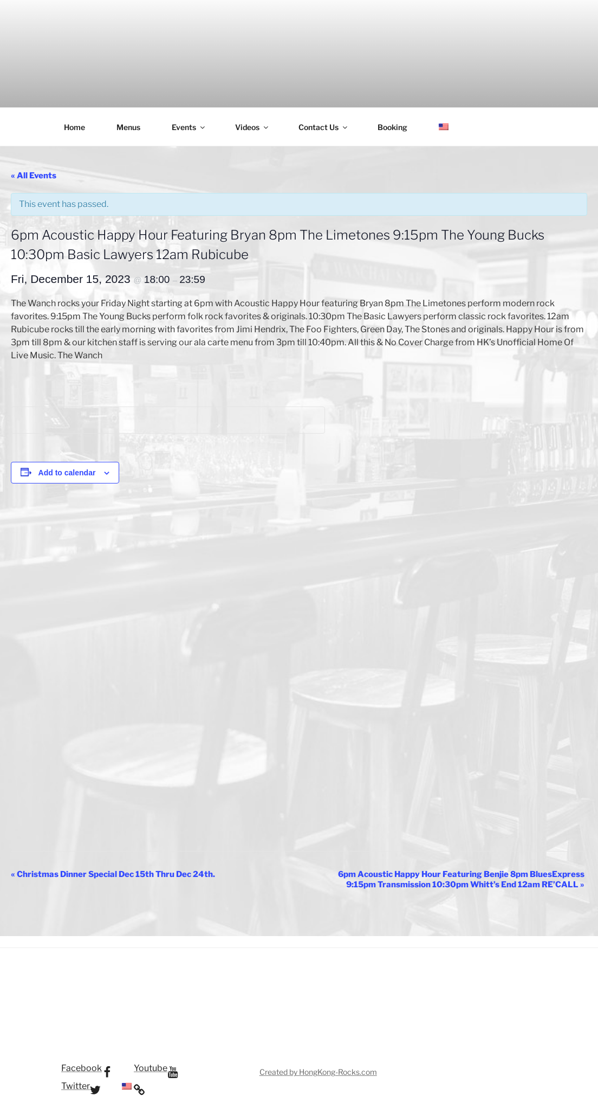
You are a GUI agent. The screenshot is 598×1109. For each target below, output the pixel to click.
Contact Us (323, 127)
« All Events (33, 175)
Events (189, 127)
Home (74, 127)
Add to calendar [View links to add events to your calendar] (67, 472)
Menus (128, 127)
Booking (392, 127)
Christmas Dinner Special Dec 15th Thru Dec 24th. (113, 874)
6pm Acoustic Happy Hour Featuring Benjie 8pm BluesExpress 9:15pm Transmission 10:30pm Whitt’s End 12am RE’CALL (461, 879)
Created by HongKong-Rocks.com (318, 1071)
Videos (252, 127)
